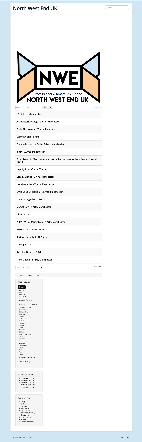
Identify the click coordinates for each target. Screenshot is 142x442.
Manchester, (25, 408)
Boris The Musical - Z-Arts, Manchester (37, 129)
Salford (21, 347)
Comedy (21, 316)
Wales (20, 350)
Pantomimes (22, 323)
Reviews (22, 304)
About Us (21, 290)
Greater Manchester (25, 334)
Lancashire (22, 336)
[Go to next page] (36, 267)
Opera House (26, 411)
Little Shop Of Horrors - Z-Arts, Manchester (39, 191)
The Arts (21, 354)
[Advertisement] (71, 31)
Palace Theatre (26, 417)
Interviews (22, 294)
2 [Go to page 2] (31, 267)
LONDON (22, 338)
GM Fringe (22, 314)
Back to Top (125, 437)
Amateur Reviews (25, 300)
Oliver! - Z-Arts (24, 214)
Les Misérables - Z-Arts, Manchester (35, 184)
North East (22, 343)
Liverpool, (24, 406)
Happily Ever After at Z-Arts (31, 169)
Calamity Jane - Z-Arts (27, 136)
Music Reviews (23, 321)
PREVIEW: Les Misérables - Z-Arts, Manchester (40, 222)
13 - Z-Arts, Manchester (28, 114)
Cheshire (21, 325)
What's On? (22, 297)
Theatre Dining (24, 361)
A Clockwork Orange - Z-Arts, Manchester (38, 121)
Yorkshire (21, 352)
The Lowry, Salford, (28, 413)
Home (21, 287)
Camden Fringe (23, 310)
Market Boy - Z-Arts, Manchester (33, 206)
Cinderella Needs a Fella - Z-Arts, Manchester (40, 144)
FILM (20, 318)
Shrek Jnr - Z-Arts (25, 244)
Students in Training (25, 307)
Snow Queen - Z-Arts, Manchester (34, 259)
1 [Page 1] (27, 267)
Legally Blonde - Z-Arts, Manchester (35, 176)
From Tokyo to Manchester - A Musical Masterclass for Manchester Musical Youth (56, 160)
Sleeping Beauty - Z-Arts (29, 252)
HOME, (23, 419)
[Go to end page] (41, 267)
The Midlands (23, 345)
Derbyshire (22, 330)
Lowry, (23, 402)
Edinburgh (22, 332)
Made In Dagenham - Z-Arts (30, 199)
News (20, 292)
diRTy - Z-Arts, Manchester (30, 151)
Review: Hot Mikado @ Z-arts (31, 237)
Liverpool (21, 341)
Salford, (24, 404)
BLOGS (35, 304)
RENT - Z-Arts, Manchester (30, 229)
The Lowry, (25, 415)
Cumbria (21, 327)
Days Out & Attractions (27, 357)
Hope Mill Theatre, (27, 422)
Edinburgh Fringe (24, 312)
